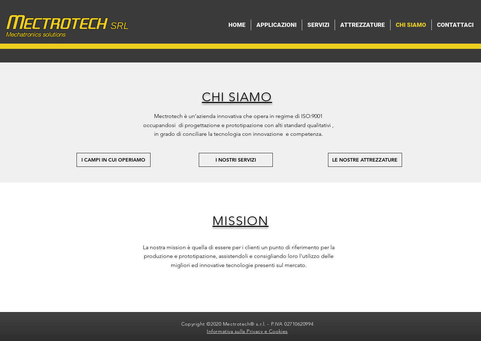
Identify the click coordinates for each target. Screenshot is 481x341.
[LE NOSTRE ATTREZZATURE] (365, 160)
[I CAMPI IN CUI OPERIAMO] (113, 160)
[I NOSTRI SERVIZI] (236, 160)
